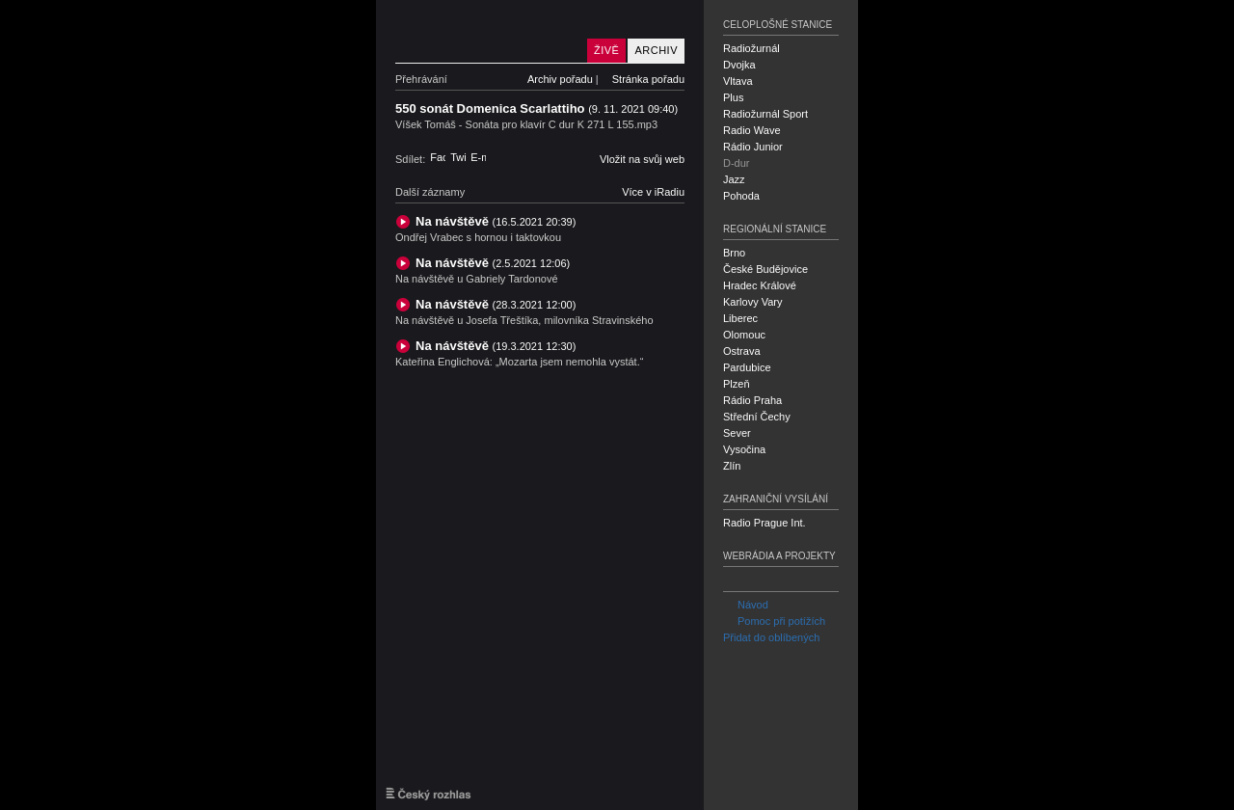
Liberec (740, 318)
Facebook (437, 157)
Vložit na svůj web (642, 159)
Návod (745, 604)
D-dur (736, 163)
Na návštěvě (496, 221)
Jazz (734, 179)
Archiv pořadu (560, 79)
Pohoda (741, 196)
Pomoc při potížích (774, 621)
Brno (734, 252)
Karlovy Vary (753, 302)
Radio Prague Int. (764, 522)
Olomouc (744, 334)
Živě (606, 50)
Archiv (656, 50)
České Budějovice (765, 269)
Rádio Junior (753, 146)
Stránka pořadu (648, 79)
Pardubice (747, 367)
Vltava (738, 81)
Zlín (731, 466)
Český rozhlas (428, 793)
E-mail (478, 157)
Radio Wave (752, 130)
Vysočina (744, 449)
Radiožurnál (751, 48)
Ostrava (742, 351)
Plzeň (736, 384)
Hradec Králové (759, 285)
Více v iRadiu (653, 192)
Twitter (458, 157)
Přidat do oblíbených (771, 637)
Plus (733, 97)
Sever (737, 433)
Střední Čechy (757, 416)
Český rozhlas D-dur (486, 31)
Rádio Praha (752, 400)
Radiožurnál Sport (765, 114)
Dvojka (739, 64)
